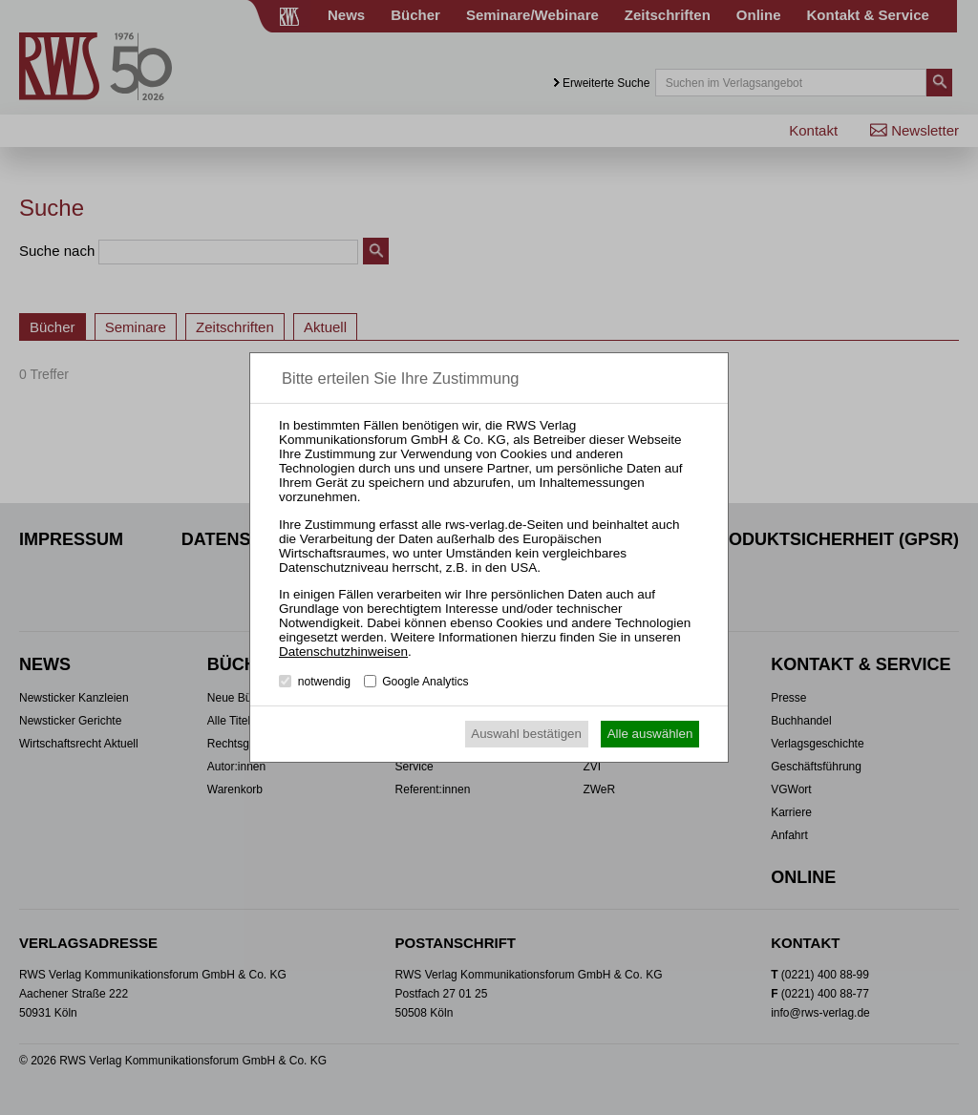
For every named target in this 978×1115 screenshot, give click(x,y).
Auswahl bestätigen (526, 733)
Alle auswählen (650, 733)
